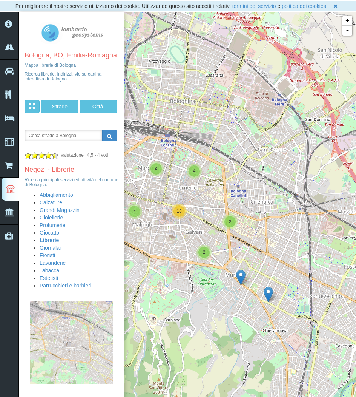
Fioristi (47, 255)
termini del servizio (254, 6)
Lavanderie (53, 263)
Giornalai (50, 248)
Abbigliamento (56, 195)
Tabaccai (50, 270)
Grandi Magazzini (60, 210)
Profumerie (52, 225)
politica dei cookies (304, 6)
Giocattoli (50, 233)
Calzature (51, 202)
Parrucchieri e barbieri (65, 286)
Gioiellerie (51, 218)
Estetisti (49, 278)
